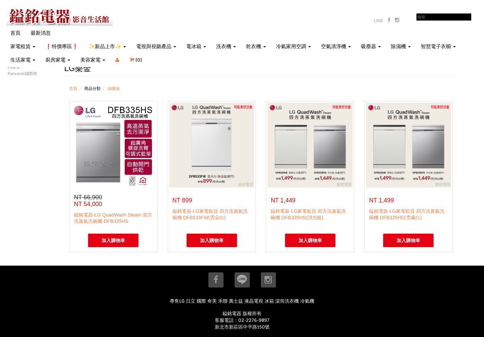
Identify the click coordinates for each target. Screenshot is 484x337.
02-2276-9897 (254, 320)
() (139, 60)
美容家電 (92, 60)
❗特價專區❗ (61, 46)
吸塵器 (371, 46)
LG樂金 (114, 88)
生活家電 (22, 60)
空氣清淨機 (336, 46)
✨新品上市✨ (107, 46)
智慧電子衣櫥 (438, 46)
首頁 (15, 33)
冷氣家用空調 (293, 46)
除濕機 (401, 46)
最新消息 (41, 33)
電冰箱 (196, 46)
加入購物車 (113, 240)
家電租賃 (22, 46)
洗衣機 (226, 46)
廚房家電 (57, 60)
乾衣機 (256, 46)
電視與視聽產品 (156, 46)
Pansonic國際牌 (22, 73)
